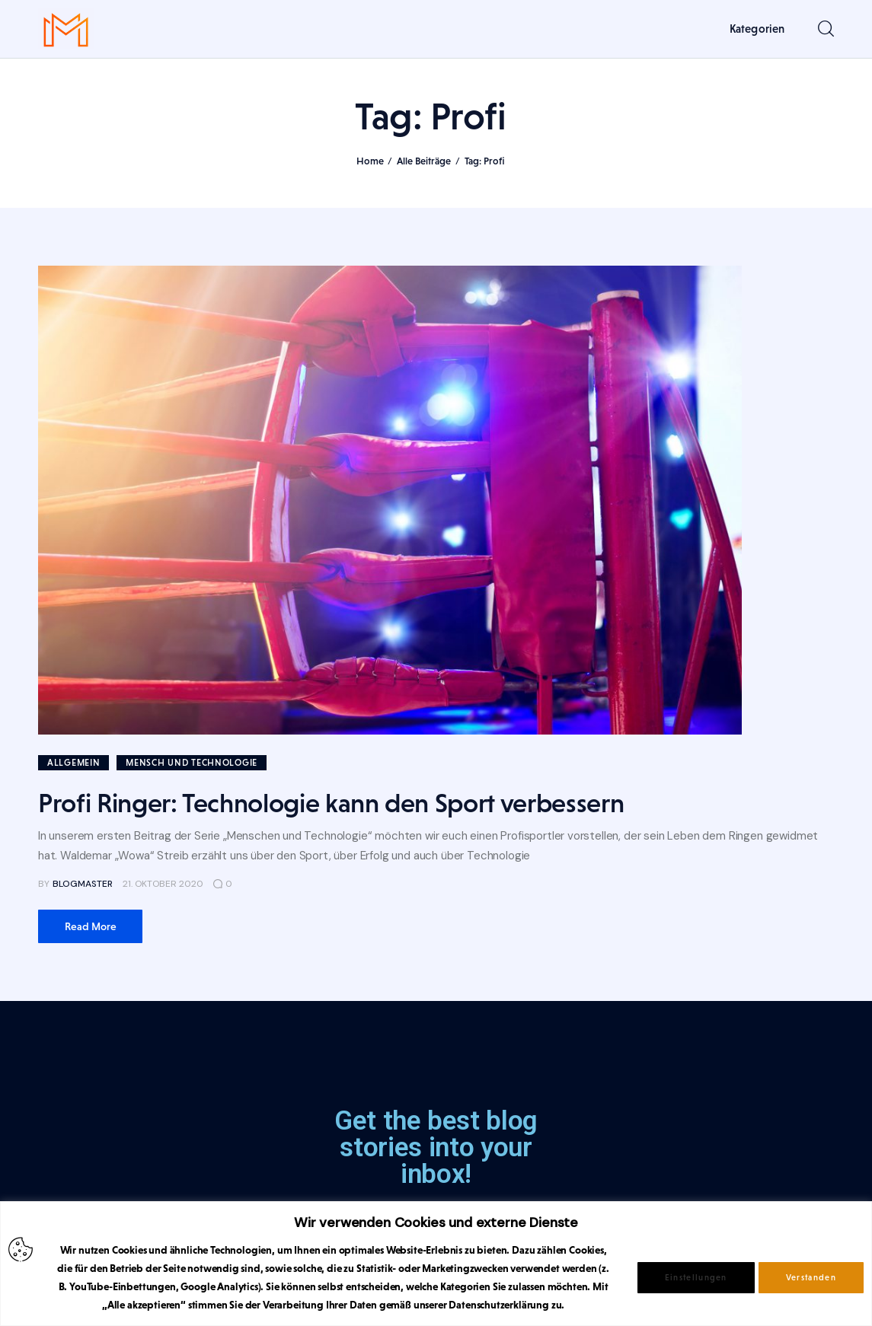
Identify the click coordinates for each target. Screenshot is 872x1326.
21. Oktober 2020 (163, 884)
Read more (91, 926)
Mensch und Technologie (191, 762)
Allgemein (73, 762)
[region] (436, 1263)
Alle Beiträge (424, 161)
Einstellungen (696, 1277)
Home (370, 161)
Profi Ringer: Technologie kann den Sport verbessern (331, 803)
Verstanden (811, 1277)
